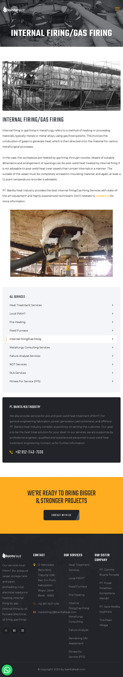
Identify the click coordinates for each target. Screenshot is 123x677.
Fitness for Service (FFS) (25, 381)
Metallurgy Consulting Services (30, 347)
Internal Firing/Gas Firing (25, 339)
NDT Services (18, 364)
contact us (103, 195)
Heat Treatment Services (26, 305)
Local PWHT (18, 313)
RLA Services (18, 372)
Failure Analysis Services (25, 355)
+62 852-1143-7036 (26, 452)
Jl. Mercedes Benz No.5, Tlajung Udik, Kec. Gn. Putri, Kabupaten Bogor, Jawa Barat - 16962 (47, 580)
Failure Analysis (78, 630)
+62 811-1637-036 (48, 603)
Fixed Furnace (19, 330)
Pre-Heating (17, 322)
